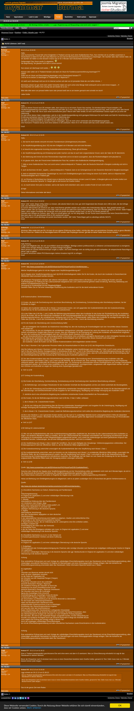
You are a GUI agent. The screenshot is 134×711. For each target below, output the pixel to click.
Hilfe (17, 28)
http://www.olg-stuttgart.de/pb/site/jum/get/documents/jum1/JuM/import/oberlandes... (51, 486)
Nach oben (4, 97)
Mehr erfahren (34, 708)
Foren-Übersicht (7, 28)
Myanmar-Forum (7, 33)
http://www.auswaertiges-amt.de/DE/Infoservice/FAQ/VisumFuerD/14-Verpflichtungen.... (58, 267)
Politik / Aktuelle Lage (30, 33)
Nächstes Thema (126, 36)
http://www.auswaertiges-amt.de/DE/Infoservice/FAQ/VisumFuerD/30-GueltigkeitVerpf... (58, 467)
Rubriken (18, 33)
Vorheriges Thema (114, 36)
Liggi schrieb (25, 672)
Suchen (24, 28)
